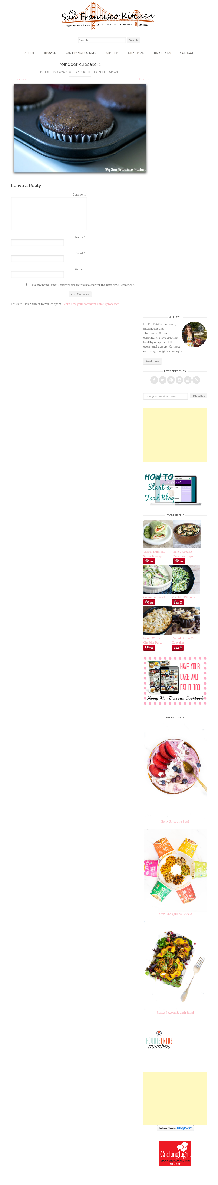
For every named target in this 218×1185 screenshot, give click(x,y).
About (29, 53)
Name (80, 237)
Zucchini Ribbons (186, 595)
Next (144, 79)
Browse (50, 53)
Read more (152, 361)
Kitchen (112, 53)
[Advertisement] (175, 435)
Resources (162, 53)
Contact (187, 53)
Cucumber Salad (154, 597)
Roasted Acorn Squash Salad (175, 1012)
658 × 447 (74, 72)
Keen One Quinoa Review (175, 914)
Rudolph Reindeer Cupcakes (101, 72)
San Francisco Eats (81, 53)
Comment (80, 194)
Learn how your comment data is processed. (91, 304)
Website (80, 269)
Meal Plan (136, 53)
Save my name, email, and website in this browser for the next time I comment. (82, 285)
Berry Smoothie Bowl (175, 821)
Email (80, 253)
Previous (18, 79)
